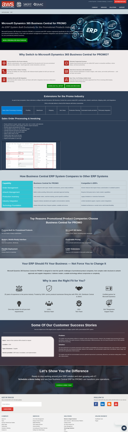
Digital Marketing (36, 422)
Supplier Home (5, 12)
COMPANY (95, 7)
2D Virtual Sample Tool (69, 424)
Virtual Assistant (36, 426)
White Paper (4, 424)
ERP (65, 430)
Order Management (68, 426)
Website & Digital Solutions (70, 419)
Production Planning (74, 110)
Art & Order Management (38, 419)
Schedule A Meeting (102, 1)
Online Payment (92, 1)
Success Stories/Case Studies (8, 422)
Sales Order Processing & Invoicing (12, 110)
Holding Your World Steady (38, 430)
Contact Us (110, 1)
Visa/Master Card (99, 419)
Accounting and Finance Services (40, 428)
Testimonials (4, 426)
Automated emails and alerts (89, 110)
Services (104, 7)
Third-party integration (104, 110)
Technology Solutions (69, 428)
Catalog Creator (67, 422)
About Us (4, 419)
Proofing (28, 110)
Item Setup (63, 110)
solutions (112, 7)
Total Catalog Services (38, 424)
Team (3, 420)
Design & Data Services (38, 420)
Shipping (51, 110)
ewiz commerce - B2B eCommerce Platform (73, 420)
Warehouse (39, 110)
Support (122, 7)
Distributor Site (120, 1)
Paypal (96, 420)
